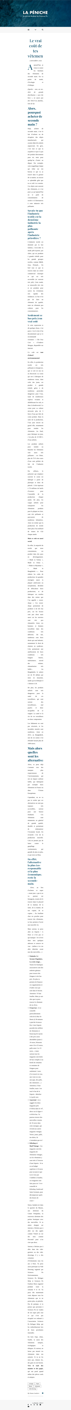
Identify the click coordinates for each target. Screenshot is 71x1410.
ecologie (31, 1383)
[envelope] (40, 1405)
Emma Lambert (34, 1393)
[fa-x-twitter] (31, 1405)
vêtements (37, 1386)
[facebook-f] (28, 1405)
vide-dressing (32, 1389)
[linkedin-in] (37, 1405)
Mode (30, 1386)
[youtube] (28, 1406)
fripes (37, 1383)
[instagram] (34, 1405)
